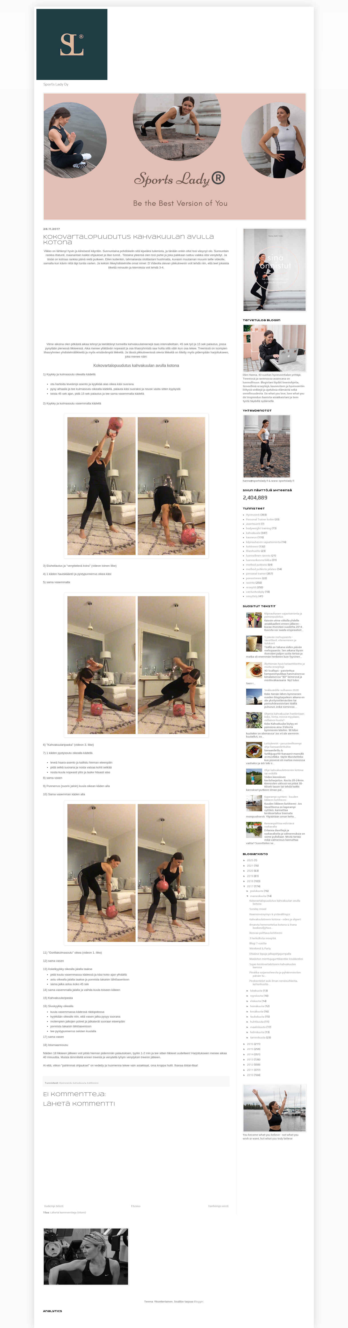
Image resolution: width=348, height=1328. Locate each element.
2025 (250, 860)
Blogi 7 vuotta (258, 943)
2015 (250, 1049)
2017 (250, 886)
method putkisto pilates (261, 569)
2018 (250, 881)
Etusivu (135, 1206)
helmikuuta (257, 1032)
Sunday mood (257, 909)
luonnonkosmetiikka (258, 560)
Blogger (198, 1301)
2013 (250, 1059)
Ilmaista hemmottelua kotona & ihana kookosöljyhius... (273, 926)
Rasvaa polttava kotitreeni (265, 932)
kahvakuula (79, 1082)
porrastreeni (253, 578)
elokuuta (256, 1001)
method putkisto (256, 564)
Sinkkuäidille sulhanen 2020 (281, 690)
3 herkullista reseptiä (262, 938)
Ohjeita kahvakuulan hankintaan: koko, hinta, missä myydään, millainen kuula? (284, 717)
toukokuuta (257, 1016)
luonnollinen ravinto (258, 555)
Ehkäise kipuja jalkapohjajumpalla (270, 953)
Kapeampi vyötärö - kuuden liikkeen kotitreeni (281, 798)
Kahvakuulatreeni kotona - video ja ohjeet (275, 919)
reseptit (251, 587)
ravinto (250, 582)
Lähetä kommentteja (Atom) (68, 1212)
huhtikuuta (257, 1021)
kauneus (251, 537)
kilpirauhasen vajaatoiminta (263, 542)
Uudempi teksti (53, 1206)
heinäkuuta (257, 1006)
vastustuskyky (255, 591)
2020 (250, 870)
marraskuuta (258, 896)
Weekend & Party (260, 948)
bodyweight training (258, 528)
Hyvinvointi (65, 1082)
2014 (250, 1054)
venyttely (252, 596)
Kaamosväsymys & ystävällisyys (269, 914)
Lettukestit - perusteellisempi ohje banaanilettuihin (283, 745)
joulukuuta (257, 891)
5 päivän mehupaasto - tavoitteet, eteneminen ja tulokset (280, 640)
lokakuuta (256, 990)
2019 (250, 876)
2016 (250, 1044)
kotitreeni (93, 1082)
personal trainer (256, 573)
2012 (250, 1064)
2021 (250, 865)
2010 (250, 1075)
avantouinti (253, 523)
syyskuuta (257, 995)
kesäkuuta (257, 1011)
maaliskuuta (258, 1027)
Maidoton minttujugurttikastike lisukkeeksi (276, 958)
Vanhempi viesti (218, 1206)
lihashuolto (253, 551)
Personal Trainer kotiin (260, 519)
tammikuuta (258, 1037)
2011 (250, 1070)
